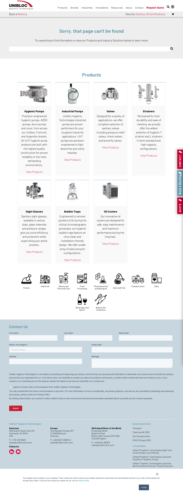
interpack (137, 428)
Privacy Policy (83, 481)
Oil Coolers (110, 211)
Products (62, 7)
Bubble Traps (72, 211)
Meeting (22, 14)
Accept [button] (144, 487)
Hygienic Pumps (34, 111)
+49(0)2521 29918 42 (62, 440)
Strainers (149, 111)
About (129, 7)
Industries (87, 7)
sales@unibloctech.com (20, 442)
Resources (117, 7)
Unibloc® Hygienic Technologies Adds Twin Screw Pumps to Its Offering (152, 451)
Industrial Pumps (72, 111)
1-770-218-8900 (19, 440)
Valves (111, 111)
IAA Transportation (141, 436)
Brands (74, 7)
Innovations (102, 7)
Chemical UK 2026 (141, 432)
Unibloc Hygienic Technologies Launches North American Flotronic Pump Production (153, 464)
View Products (34, 171)
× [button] (157, 474)
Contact (139, 7)
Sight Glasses (34, 211)
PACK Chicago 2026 (142, 440)
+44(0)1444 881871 (102, 442)
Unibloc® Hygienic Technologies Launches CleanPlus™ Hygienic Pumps (152, 458)
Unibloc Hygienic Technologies (23, 6)
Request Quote (155, 7)
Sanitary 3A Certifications (150, 14)
